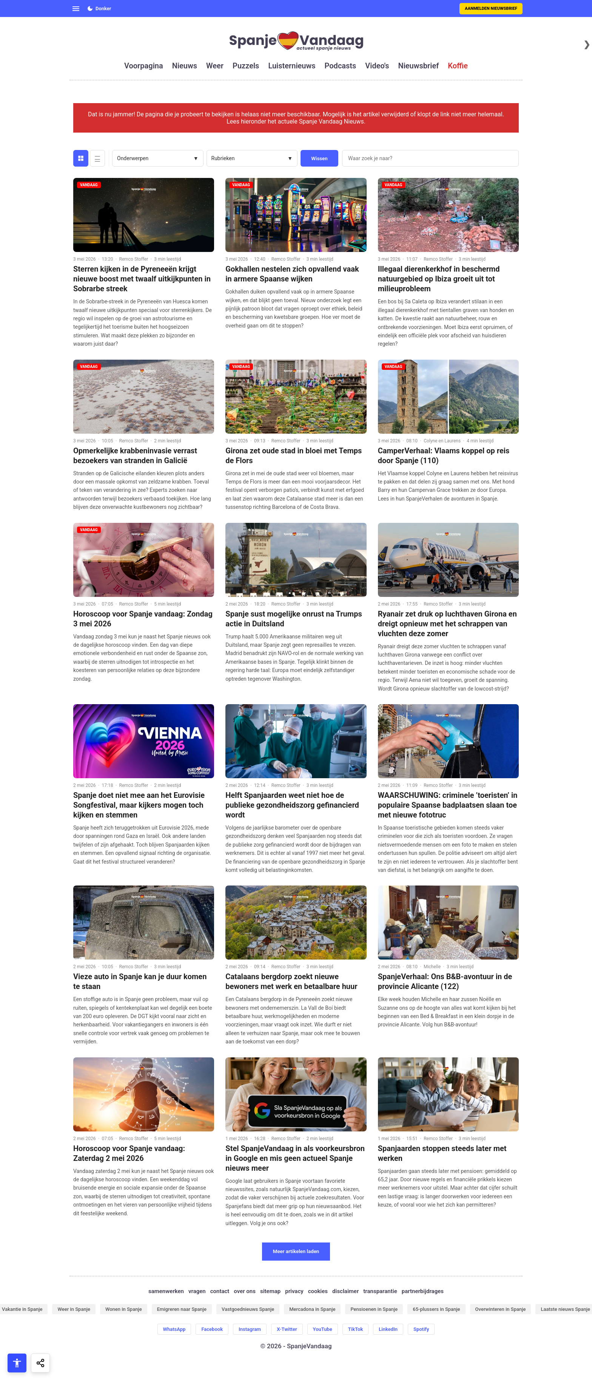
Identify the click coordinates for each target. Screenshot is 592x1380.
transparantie (380, 1291)
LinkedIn (388, 1329)
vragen (197, 1291)
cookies (318, 1291)
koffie (458, 65)
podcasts (340, 65)
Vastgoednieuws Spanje (248, 1309)
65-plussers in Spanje (436, 1309)
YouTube (322, 1329)
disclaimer (345, 1291)
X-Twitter (287, 1329)
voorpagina (143, 65)
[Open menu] (75, 8)
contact (220, 1291)
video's (377, 65)
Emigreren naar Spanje (182, 1309)
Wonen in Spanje (123, 1309)
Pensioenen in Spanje (374, 1309)
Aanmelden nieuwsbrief (491, 8)
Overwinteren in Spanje (500, 1309)
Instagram (250, 1329)
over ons (245, 1291)
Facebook (212, 1329)
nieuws (184, 65)
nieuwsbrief (418, 65)
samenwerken (166, 1291)
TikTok (355, 1329)
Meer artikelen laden (296, 1251)
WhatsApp (174, 1329)
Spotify (421, 1329)
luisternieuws (291, 65)
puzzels (246, 65)
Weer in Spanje (73, 1309)
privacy (294, 1291)
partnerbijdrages (423, 1291)
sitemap (270, 1291)
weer (215, 65)
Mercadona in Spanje (312, 1309)
